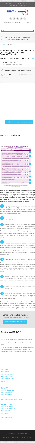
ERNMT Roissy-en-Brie (6, 405)
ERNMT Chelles (5, 371)
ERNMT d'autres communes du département (11, 381)
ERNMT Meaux (4, 369)
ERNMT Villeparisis (5, 389)
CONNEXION (22, 5)
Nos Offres (23, 437)
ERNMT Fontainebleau (6, 412)
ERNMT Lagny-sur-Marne (7, 406)
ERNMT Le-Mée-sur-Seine (7, 390)
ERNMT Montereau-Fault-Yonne (8, 408)
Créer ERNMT (15, 437)
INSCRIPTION (13, 5)
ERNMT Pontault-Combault (7, 374)
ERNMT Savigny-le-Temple (7, 378)
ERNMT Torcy (4, 387)
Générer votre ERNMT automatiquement (19, 122)
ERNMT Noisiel (4, 413)
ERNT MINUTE (8, 3)
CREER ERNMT (17, 3)
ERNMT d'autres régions (7, 417)
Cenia (25, 433)
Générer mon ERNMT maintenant (15, 321)
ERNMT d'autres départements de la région (11, 399)
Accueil (3, 44)
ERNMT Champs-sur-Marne (7, 376)
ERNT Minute (6, 437)
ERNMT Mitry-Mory (5, 410)
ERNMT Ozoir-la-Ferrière (7, 394)
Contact (30, 437)
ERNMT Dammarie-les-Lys (7, 396)
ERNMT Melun (4, 373)
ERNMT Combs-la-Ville (6, 392)
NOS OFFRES (26, 3)
